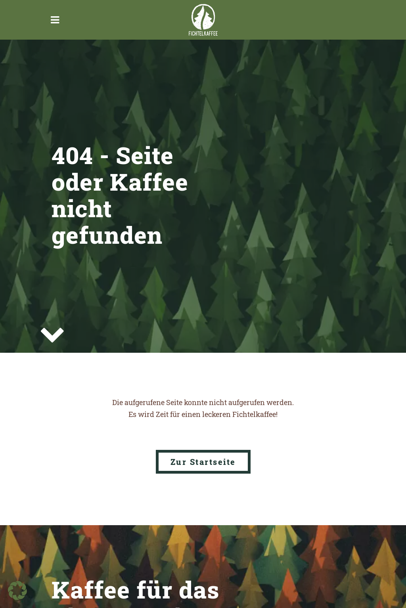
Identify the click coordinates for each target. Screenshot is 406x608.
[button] (17, 590)
